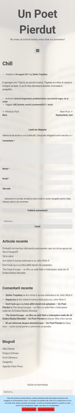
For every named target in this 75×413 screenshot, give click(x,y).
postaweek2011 (39, 104)
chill (15, 104)
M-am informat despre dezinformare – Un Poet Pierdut (33, 323)
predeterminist (39, 98)
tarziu (50, 104)
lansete (20, 104)
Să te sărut (7, 256)
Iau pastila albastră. (46, 409)
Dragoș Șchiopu (10, 353)
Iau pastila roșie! (29, 409)
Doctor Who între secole (59, 318)
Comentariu (8, 140)
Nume (6, 168)
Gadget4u (7, 362)
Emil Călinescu (10, 357)
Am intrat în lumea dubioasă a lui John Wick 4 (25, 260)
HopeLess (10, 299)
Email (5, 178)
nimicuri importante (23, 98)
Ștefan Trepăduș (39, 74)
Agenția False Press (12, 366)
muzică (28, 104)
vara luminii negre (55, 98)
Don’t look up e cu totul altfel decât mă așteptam (27, 265)
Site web (6, 188)
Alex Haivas (8, 348)
